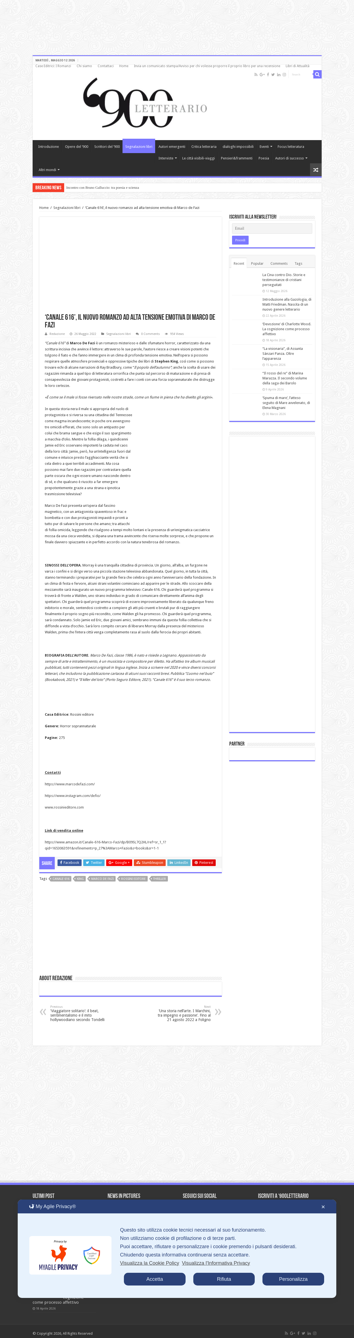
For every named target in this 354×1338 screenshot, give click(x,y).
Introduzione (48, 147)
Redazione (57, 334)
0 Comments (150, 334)
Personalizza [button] (293, 1279)
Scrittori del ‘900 (107, 147)
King (80, 879)
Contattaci (106, 66)
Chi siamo (84, 66)
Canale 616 (61, 879)
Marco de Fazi (102, 879)
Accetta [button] (154, 1279)
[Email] (272, 228)
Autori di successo (289, 158)
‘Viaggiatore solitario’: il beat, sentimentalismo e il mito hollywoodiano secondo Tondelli (78, 1013)
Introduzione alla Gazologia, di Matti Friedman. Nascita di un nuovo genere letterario (286, 304)
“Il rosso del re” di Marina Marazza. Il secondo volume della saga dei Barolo (284, 378)
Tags (298, 263)
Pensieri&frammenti (237, 158)
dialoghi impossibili (238, 147)
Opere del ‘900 (76, 147)
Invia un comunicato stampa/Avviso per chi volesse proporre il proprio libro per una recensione (207, 66)
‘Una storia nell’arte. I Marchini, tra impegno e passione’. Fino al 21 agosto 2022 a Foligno (182, 1013)
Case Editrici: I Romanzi (53, 66)
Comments (279, 263)
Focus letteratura (291, 147)
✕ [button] (323, 1207)
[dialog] (177, 1249)
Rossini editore (133, 879)
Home (123, 66)
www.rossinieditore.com (64, 807)
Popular (257, 263)
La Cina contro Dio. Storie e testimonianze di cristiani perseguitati (283, 280)
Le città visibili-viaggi (198, 158)
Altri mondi (47, 170)
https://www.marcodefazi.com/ (70, 784)
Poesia (264, 158)
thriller (159, 879)
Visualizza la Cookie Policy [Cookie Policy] (149, 1263)
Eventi (264, 147)
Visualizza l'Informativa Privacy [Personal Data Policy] (216, 1263)
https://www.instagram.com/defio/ (73, 796)
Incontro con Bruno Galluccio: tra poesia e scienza (102, 187)
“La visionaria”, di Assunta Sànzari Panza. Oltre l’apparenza (282, 354)
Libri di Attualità (297, 66)
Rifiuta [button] (224, 1279)
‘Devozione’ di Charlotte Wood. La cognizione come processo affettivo (286, 329)
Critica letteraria (204, 147)
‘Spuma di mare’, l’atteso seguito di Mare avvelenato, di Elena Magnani (286, 403)
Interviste (165, 158)
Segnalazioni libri (138, 147)
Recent (239, 263)
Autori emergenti (171, 147)
